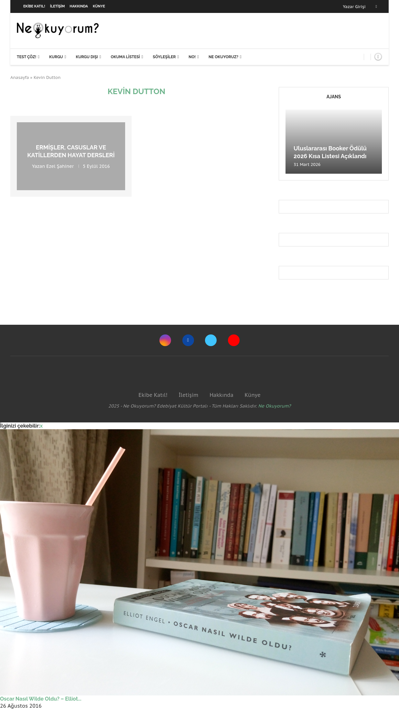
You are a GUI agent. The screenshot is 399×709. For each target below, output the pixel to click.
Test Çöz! (26, 57)
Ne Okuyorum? (274, 406)
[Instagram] (165, 340)
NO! (192, 57)
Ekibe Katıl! (34, 6)
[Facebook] (376, 6)
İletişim (57, 6)
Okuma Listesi (125, 57)
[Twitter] (211, 340)
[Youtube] (234, 340)
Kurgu (56, 57)
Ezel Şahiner (60, 166)
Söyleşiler (164, 57)
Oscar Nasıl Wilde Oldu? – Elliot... (40, 699)
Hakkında (79, 6)
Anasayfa (19, 77)
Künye (99, 6)
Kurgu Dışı (87, 57)
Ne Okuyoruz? (223, 57)
